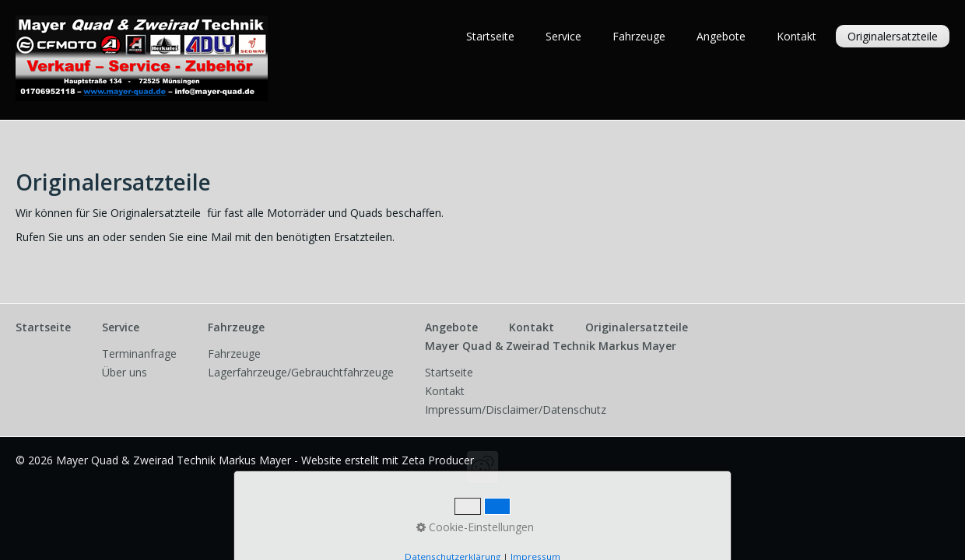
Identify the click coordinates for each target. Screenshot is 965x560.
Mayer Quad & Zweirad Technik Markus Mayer (550, 345)
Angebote (721, 36)
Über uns (124, 372)
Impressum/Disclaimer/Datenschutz (515, 409)
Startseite (490, 36)
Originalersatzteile (892, 36)
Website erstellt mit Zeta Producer (387, 460)
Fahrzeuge (638, 36)
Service (563, 36)
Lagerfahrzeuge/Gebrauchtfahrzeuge (301, 372)
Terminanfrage (139, 353)
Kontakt (796, 36)
